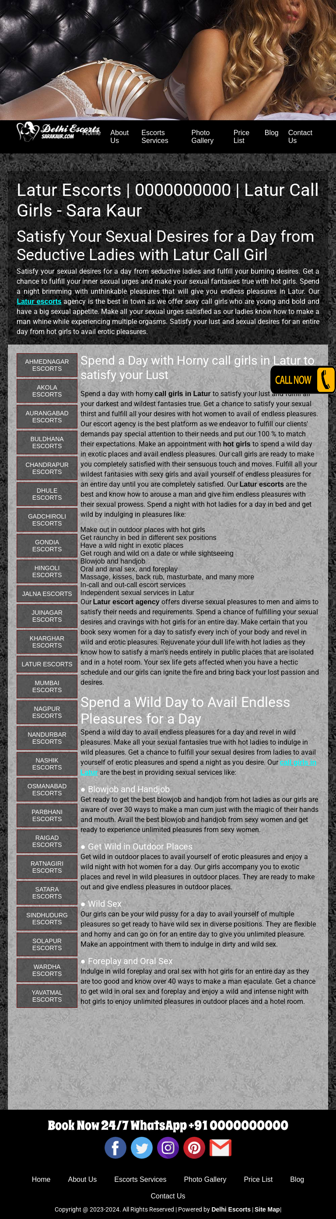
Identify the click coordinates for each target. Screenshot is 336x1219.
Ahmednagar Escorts (47, 365)
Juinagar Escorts (47, 616)
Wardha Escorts (47, 970)
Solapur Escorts (47, 944)
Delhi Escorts (230, 1209)
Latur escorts (39, 301)
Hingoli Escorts (47, 571)
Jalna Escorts (47, 593)
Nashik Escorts (47, 764)
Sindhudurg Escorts (47, 919)
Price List (241, 136)
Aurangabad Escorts (47, 417)
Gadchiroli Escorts (47, 520)
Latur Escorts (46, 664)
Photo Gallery (203, 136)
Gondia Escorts (47, 546)
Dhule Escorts (47, 494)
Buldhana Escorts (46, 442)
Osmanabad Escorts (47, 790)
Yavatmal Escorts (47, 996)
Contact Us (300, 136)
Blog (272, 132)
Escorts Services (154, 136)
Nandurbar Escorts (47, 738)
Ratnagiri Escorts (47, 867)
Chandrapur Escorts (47, 468)
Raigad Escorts (47, 841)
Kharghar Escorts (47, 642)
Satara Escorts (47, 893)
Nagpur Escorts (47, 712)
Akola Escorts (47, 391)
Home (41, 1179)
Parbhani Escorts (47, 815)
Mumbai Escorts (47, 686)
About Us (119, 136)
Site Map (267, 1209)
